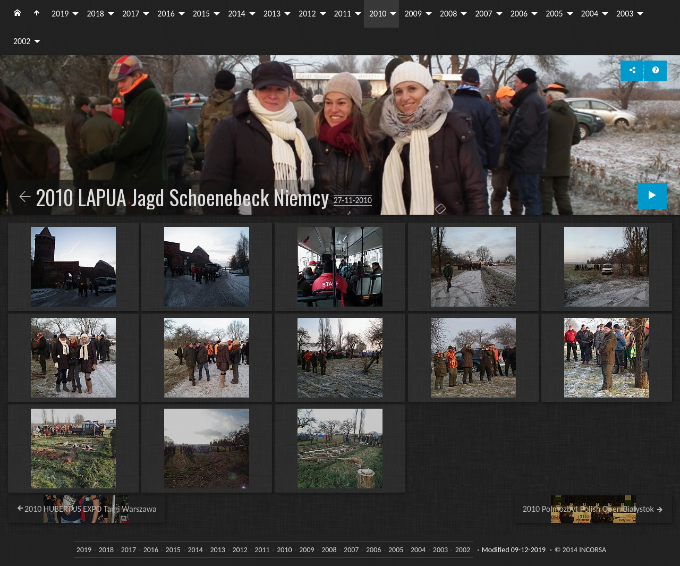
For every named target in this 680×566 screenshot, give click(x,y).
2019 (60, 14)
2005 (554, 14)
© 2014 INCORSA (580, 549)
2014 (236, 14)
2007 (483, 14)
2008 (448, 14)
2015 (201, 14)
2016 (165, 14)
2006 (519, 14)
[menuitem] (17, 14)
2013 (272, 14)
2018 (95, 14)
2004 (589, 14)
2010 (377, 14)
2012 (307, 14)
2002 (21, 41)
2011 (342, 14)
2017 (130, 14)
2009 (412, 14)
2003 (624, 14)
